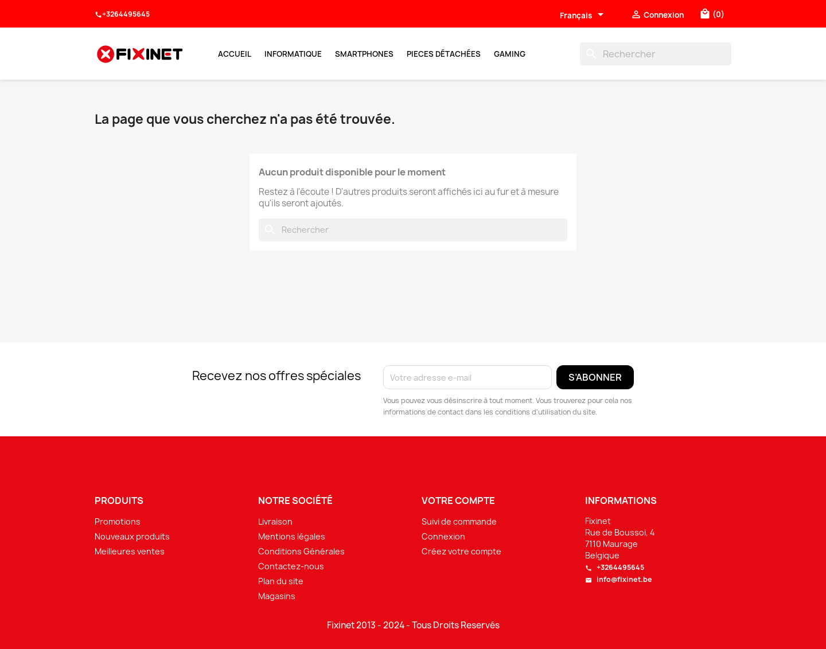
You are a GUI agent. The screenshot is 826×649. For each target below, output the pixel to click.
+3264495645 (122, 14)
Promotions (118, 521)
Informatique (293, 54)
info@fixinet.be (618, 579)
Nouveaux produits (132, 536)
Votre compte (458, 500)
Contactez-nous (291, 566)
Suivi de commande (459, 521)
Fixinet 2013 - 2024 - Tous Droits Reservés (413, 625)
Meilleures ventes (130, 551)
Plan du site (280, 581)
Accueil (234, 54)
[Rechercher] (655, 53)
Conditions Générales (301, 551)
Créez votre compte (461, 551)
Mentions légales (291, 536)
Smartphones (364, 54)
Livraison (275, 521)
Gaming (509, 54)
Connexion (443, 536)
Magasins (276, 596)
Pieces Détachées (444, 54)
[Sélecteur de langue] (583, 15)
